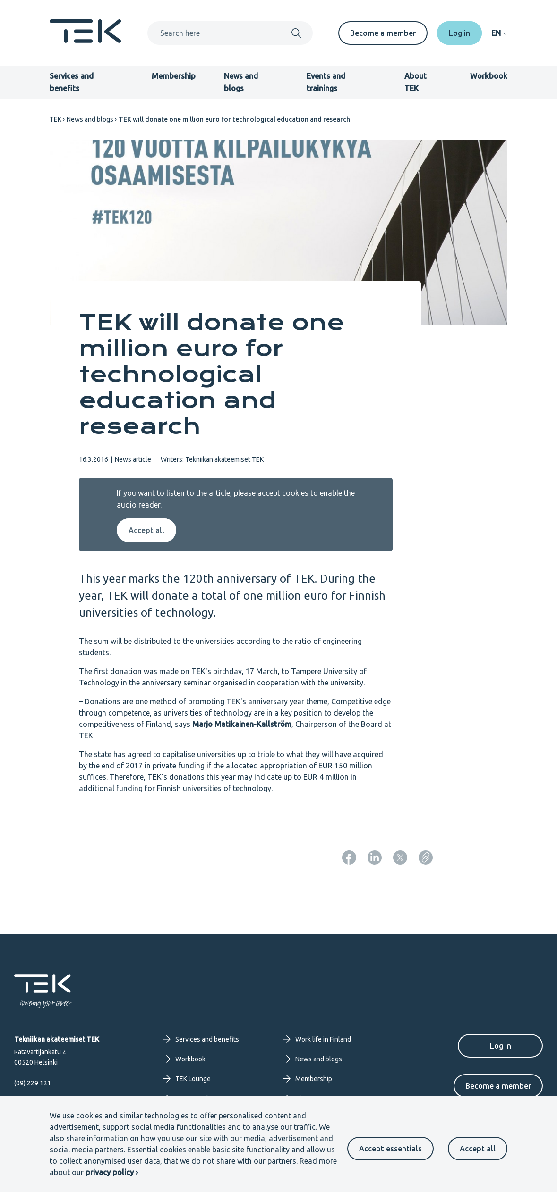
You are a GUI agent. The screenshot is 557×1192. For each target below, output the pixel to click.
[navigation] (499, 33)
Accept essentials (390, 1148)
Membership (174, 76)
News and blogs (90, 119)
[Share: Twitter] (400, 857)
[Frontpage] (85, 40)
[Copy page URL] (426, 857)
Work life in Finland (317, 1039)
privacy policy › (112, 1172)
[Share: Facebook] (349, 857)
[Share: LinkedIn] (375, 857)
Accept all (478, 1148)
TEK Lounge (187, 1079)
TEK (55, 119)
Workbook (488, 76)
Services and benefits (201, 1039)
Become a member (383, 33)
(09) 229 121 (32, 1083)
